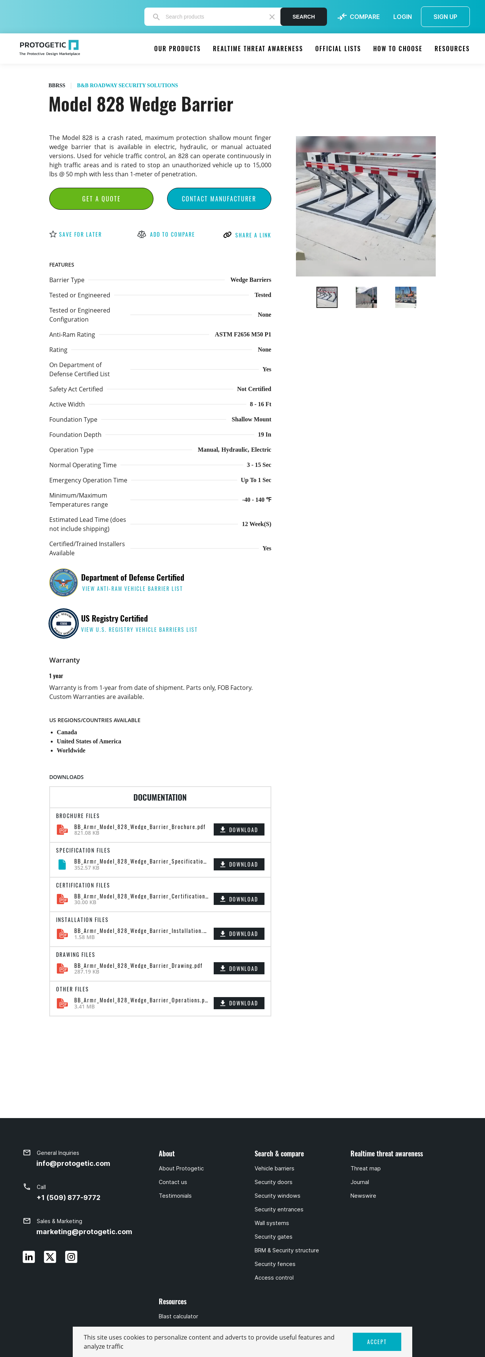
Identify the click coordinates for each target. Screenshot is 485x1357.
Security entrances (279, 1209)
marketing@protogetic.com (84, 1232)
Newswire (363, 1195)
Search (304, 17)
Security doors (274, 1182)
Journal (359, 1182)
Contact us (173, 1182)
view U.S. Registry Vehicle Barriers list (139, 629)
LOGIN (402, 16)
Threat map (365, 1168)
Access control (274, 1277)
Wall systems (272, 1223)
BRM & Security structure (287, 1250)
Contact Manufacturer (219, 198)
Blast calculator (178, 1316)
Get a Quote (101, 198)
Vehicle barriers (274, 1168)
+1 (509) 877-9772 (68, 1198)
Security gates (274, 1236)
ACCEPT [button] (377, 1342)
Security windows (277, 1195)
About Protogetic (181, 1168)
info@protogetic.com (73, 1163)
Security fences (275, 1264)
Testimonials (175, 1195)
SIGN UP (445, 16)
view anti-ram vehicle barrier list (132, 588)
